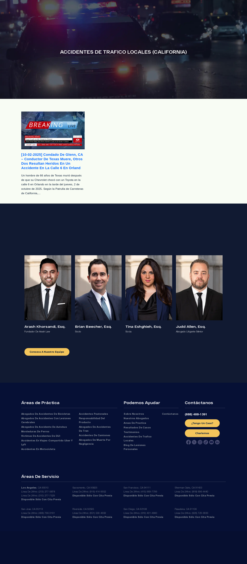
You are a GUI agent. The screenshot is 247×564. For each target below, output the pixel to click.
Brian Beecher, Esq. (93, 326)
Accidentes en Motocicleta (38, 449)
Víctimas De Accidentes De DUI (40, 436)
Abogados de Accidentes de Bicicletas (45, 414)
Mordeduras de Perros (35, 432)
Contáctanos (170, 414)
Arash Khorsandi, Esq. (44, 326)
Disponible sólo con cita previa (41, 499)
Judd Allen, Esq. (191, 326)
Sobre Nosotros (134, 414)
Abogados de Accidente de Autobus (44, 427)
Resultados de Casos (137, 428)
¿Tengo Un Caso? (202, 423)
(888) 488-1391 (196, 414)
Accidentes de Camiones (94, 435)
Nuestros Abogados (136, 418)
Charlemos (202, 433)
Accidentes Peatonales (93, 414)
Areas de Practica (135, 423)
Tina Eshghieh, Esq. (143, 326)
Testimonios (131, 432)
